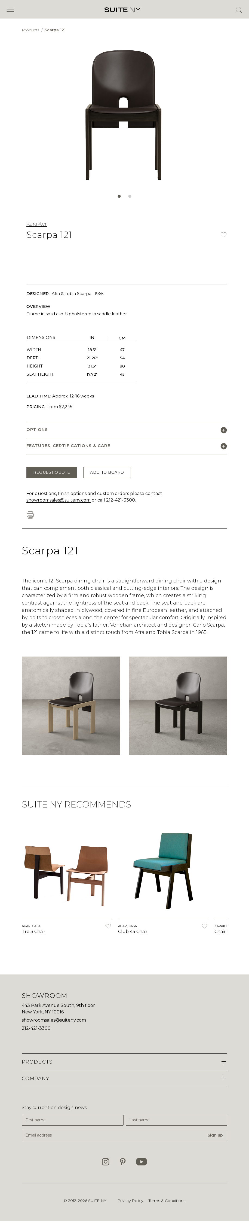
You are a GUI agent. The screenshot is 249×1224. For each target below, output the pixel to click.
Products (31, 30)
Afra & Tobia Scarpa (71, 293)
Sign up (215, 1135)
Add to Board (107, 472)
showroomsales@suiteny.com (58, 500)
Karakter (36, 224)
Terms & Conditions (167, 1200)
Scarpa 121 (55, 30)
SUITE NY (97, 1200)
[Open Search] (238, 10)
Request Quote (51, 472)
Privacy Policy (130, 1200)
